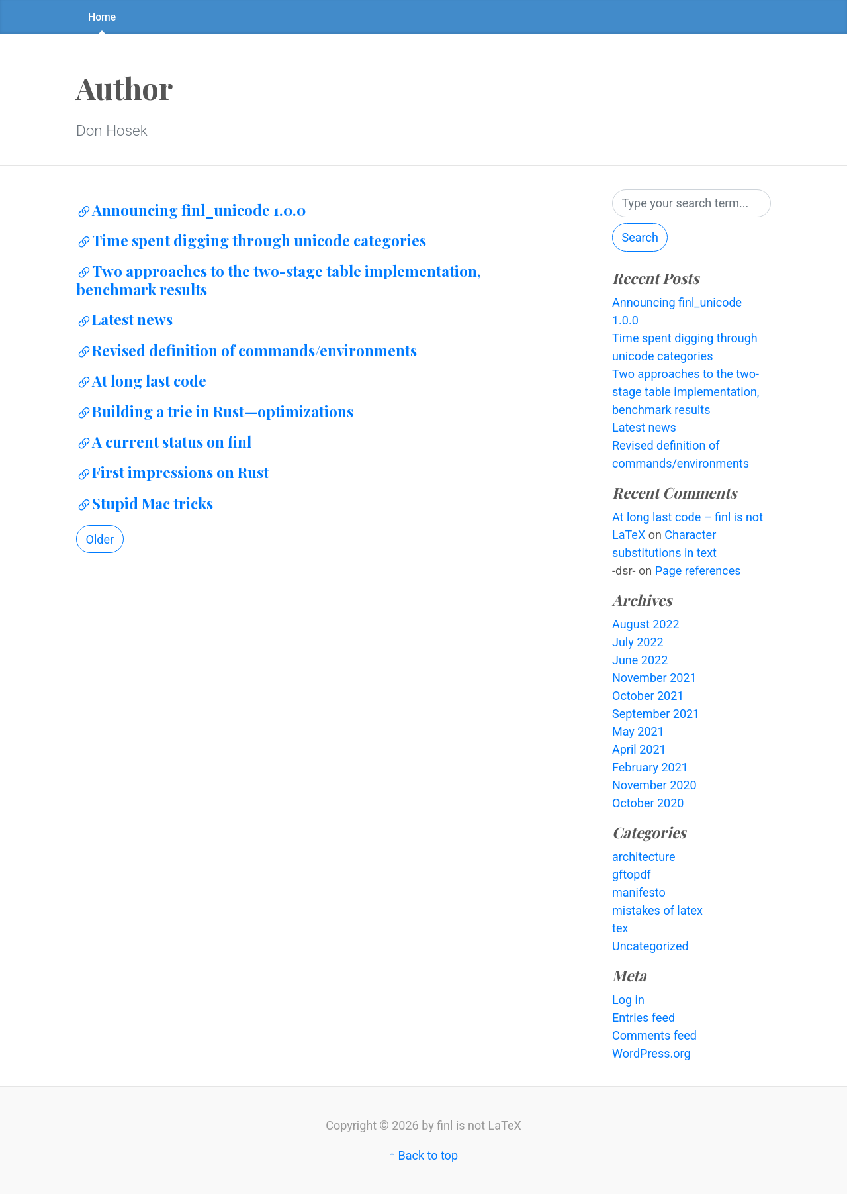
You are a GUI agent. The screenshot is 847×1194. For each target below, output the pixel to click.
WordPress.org (651, 1053)
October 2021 (648, 696)
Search (640, 237)
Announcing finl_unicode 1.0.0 (191, 210)
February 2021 (650, 767)
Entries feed (643, 1017)
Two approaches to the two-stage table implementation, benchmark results (278, 280)
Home (102, 17)
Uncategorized (650, 946)
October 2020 (648, 803)
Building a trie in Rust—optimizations (214, 411)
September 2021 (655, 714)
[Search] (691, 203)
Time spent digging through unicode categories (251, 240)
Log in (628, 1000)
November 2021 (654, 678)
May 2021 (638, 731)
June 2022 (640, 660)
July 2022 (638, 642)
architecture (644, 857)
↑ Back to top (423, 1155)
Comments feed (654, 1035)
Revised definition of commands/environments (246, 350)
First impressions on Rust (172, 472)
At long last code (141, 381)
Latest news (124, 319)
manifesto (639, 892)
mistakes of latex (657, 910)
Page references (698, 570)
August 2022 (646, 624)
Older (100, 539)
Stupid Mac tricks (144, 503)
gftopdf (631, 874)
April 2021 (639, 749)
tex (620, 928)
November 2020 (654, 785)
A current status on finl (163, 442)
